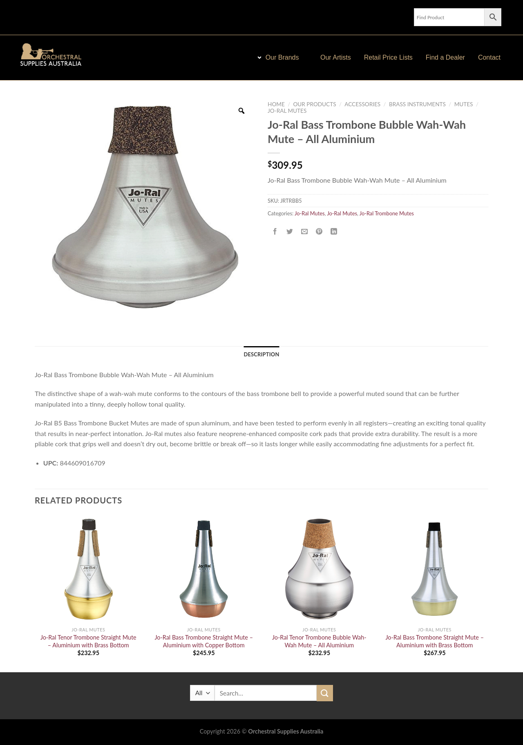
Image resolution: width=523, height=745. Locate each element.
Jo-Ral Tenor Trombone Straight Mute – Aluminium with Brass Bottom (88, 641)
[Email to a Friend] (304, 231)
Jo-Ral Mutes (287, 110)
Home (276, 104)
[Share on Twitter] (290, 231)
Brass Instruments (417, 104)
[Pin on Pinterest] (319, 231)
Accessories (362, 104)
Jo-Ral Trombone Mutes (387, 213)
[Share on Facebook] (275, 231)
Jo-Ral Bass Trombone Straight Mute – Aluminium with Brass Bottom (434, 641)
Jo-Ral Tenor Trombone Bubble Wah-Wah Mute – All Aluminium (319, 641)
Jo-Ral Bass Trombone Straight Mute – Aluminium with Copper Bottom (203, 641)
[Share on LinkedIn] (334, 231)
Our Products (314, 104)
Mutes (463, 104)
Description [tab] (261, 354)
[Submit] (325, 693)
